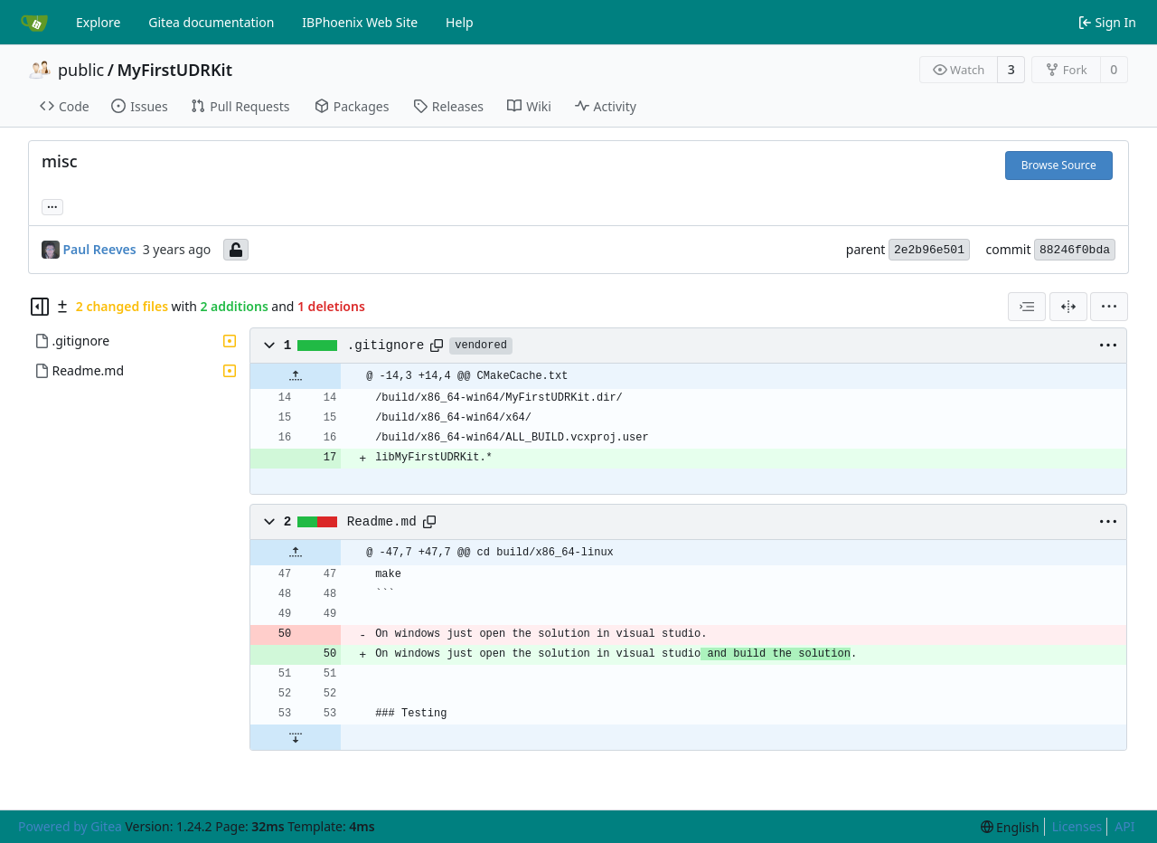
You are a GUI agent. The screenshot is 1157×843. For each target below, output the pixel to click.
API (1124, 826)
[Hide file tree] (40, 307)
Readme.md (382, 522)
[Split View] (1068, 306)
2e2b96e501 (929, 250)
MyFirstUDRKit (174, 70)
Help (460, 22)
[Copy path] (436, 345)
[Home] (34, 22)
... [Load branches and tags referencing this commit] (52, 205)
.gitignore (386, 345)
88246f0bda (1074, 250)
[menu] (1109, 306)
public (81, 70)
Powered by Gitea (70, 826)
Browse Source (1058, 165)
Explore (98, 22)
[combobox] (1027, 306)
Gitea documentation (211, 22)
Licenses (1077, 826)
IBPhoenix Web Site (360, 22)
